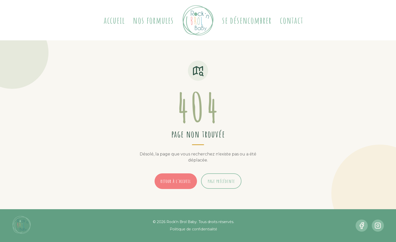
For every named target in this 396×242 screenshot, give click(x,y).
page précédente (221, 181)
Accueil (114, 20)
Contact (291, 20)
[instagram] (378, 226)
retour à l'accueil (176, 181)
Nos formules (153, 20)
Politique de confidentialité (193, 229)
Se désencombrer (247, 20)
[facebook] (362, 226)
